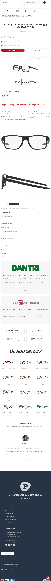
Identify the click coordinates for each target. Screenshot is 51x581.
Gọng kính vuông (14, 204)
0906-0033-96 (7, 553)
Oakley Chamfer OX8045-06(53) (8, 368)
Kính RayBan (9, 11)
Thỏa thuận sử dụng (10, 542)
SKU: (20, 31)
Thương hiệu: (27, 31)
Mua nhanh (12, 50)
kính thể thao (31, 116)
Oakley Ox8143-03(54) (25, 368)
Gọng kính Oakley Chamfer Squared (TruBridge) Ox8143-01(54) (24, 105)
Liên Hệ (7, 530)
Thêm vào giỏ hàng (18, 37)
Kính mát (19, 11)
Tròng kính (37, 11)
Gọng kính (29, 11)
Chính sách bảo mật (10, 540)
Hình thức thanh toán (10, 534)
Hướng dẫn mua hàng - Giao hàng (13, 532)
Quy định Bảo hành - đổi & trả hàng (13, 536)
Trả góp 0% (38, 50)
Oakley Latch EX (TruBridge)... (42, 368)
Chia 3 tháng (38, 54)
